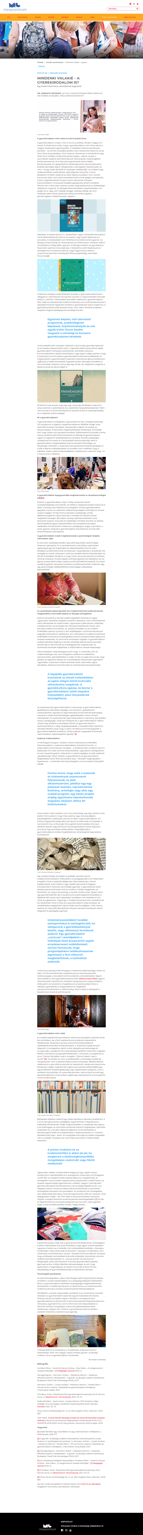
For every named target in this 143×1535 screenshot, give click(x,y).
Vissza (41, 66)
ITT (55, 1434)
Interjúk (51, 17)
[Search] (121, 9)
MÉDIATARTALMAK (130, 17)
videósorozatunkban (88, 979)
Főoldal (40, 62)
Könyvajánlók (23, 17)
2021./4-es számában (91, 1484)
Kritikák (38, 17)
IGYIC (8, 17)
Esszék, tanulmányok (109, 17)
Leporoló (79, 17)
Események (64, 17)
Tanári (92, 17)
